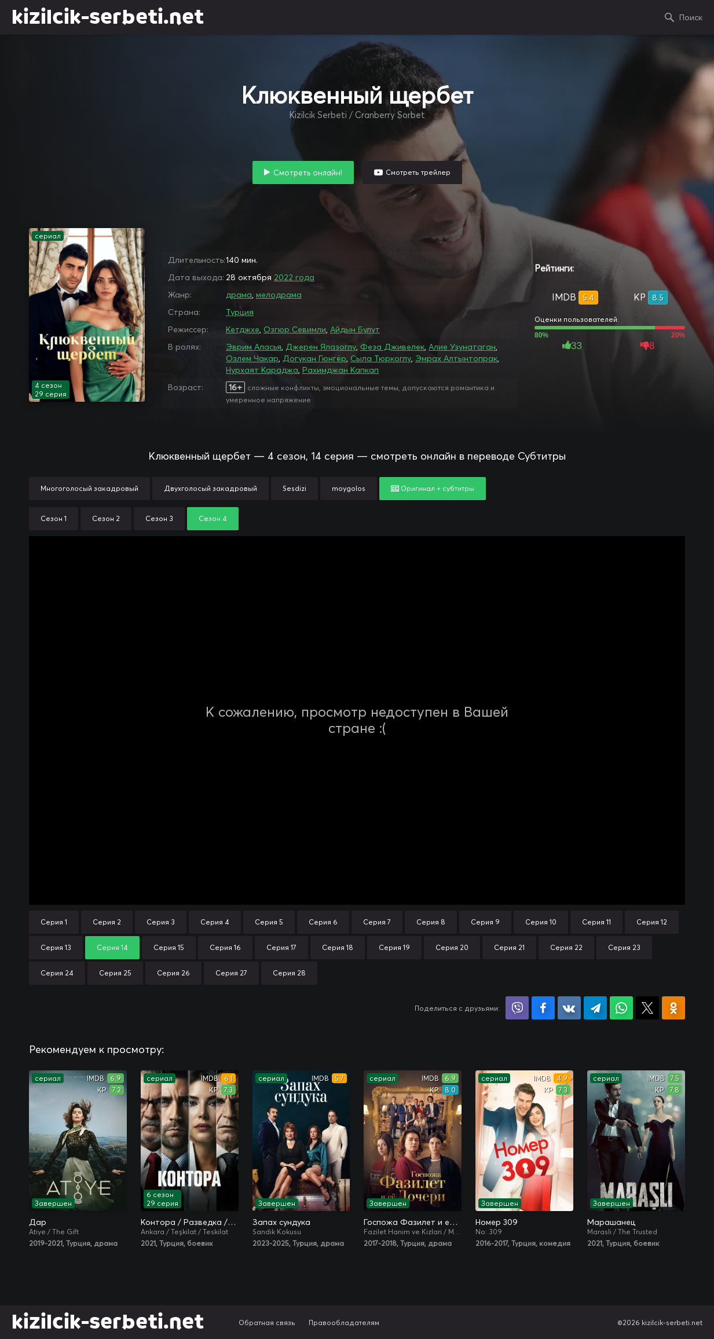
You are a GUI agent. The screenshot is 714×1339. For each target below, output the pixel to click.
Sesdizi (294, 488)
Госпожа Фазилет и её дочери (413, 1222)
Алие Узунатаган (462, 347)
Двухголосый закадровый (210, 488)
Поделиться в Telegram (595, 1007)
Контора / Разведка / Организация (190, 1222)
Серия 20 (451, 947)
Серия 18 (337, 947)
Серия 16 (225, 947)
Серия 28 (289, 973)
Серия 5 (269, 922)
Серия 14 (112, 947)
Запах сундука (281, 1222)
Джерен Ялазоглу (320, 347)
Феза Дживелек (392, 347)
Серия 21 (509, 947)
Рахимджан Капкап (340, 370)
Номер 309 (496, 1222)
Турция (240, 312)
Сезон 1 (54, 518)
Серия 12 (651, 922)
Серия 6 (323, 922)
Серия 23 (624, 947)
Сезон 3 (159, 518)
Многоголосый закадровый (89, 488)
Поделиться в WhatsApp (621, 1007)
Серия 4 (214, 922)
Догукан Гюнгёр (314, 358)
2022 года (294, 277)
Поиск (690, 17)
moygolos (348, 488)
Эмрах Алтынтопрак (456, 358)
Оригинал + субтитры (432, 488)
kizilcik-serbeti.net (108, 17)
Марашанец (611, 1222)
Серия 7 (377, 922)
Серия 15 (168, 947)
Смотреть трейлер (418, 172)
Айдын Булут (355, 329)
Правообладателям (344, 1322)
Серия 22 (566, 947)
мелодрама (279, 294)
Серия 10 (540, 922)
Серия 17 (281, 947)
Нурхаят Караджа (262, 370)
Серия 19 (394, 947)
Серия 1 (54, 922)
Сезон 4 (213, 518)
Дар (37, 1222)
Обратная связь (267, 1322)
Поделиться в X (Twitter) (647, 1007)
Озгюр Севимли (294, 329)
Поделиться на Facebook (543, 1007)
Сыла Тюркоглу (380, 358)
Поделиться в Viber (517, 1007)
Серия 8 (430, 922)
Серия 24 (57, 973)
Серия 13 (56, 947)
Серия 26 (173, 973)
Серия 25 (115, 973)
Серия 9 (485, 922)
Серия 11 (596, 922)
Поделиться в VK (569, 1007)
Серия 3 (161, 922)
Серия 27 (231, 973)
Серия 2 (107, 922)
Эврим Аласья (253, 347)
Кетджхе (242, 329)
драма (239, 294)
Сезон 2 (106, 518)
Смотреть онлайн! (307, 172)
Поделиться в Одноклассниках (673, 1007)
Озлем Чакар (252, 358)
